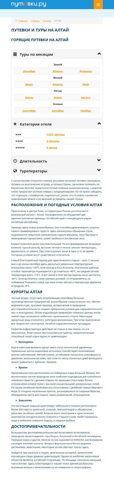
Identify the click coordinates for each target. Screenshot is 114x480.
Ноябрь (85, 110)
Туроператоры (30, 171)
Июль (58, 97)
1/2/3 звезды (55, 134)
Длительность (30, 161)
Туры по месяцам (33, 54)
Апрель (58, 84)
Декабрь (29, 71)
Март (29, 84)
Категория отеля (32, 124)
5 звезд (51, 147)
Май (86, 84)
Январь (58, 71)
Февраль (85, 71)
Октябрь (58, 110)
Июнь (29, 97)
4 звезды (52, 141)
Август (86, 97)
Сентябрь (29, 110)
